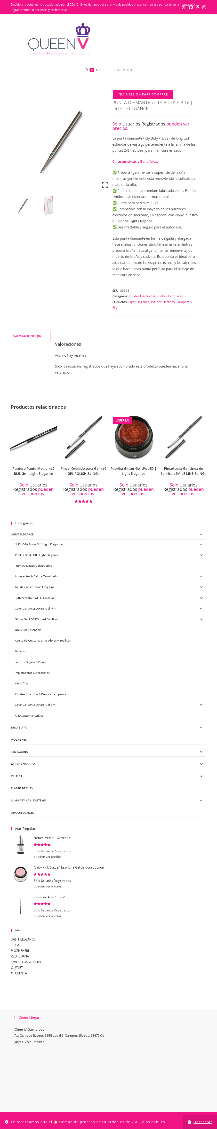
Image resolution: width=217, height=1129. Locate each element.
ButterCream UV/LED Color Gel (35, 598)
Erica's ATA (19, 727)
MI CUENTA (19, 973)
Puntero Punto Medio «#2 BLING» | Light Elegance (33, 471)
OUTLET (16, 776)
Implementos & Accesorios (32, 672)
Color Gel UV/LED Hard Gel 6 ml (35, 704)
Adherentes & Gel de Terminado (36, 576)
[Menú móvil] (124, 70)
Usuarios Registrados (143, 124)
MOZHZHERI (19, 739)
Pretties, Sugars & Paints (30, 662)
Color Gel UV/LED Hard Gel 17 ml (36, 608)
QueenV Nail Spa (23, 764)
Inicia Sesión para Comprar (143, 94)
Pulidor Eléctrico (163, 302)
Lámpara (183, 302)
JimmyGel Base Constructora (33, 565)
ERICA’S (16, 945)
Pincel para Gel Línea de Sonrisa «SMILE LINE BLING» (184, 471)
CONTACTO (88, 1106)
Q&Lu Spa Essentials (28, 630)
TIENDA (50, 1106)
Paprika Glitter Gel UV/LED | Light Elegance (133, 471)
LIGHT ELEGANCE (23, 939)
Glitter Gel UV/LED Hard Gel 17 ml (36, 619)
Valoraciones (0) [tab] (27, 336)
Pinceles (20, 651)
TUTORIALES (156, 1106)
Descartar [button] (202, 1122)
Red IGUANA (19, 751)
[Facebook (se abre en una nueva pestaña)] (190, 7)
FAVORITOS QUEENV (26, 962)
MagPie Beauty (22, 788)
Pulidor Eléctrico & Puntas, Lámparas (156, 296)
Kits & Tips (21, 683)
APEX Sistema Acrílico (29, 715)
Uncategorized (22, 812)
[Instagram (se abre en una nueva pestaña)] (203, 7)
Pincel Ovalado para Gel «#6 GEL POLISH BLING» (83, 471)
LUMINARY (136, 1106)
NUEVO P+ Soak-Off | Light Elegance (39, 544)
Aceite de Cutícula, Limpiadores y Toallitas (43, 640)
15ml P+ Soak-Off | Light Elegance (37, 555)
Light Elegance (138, 302)
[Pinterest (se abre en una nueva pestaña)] (197, 7)
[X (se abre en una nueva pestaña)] (183, 7)
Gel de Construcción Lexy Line (35, 587)
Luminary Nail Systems (28, 800)
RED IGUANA (20, 956)
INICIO (36, 1106)
